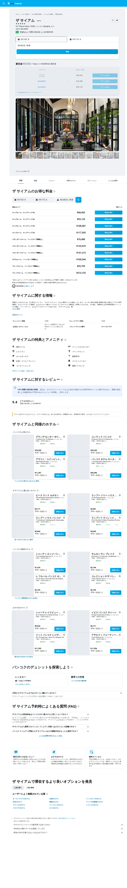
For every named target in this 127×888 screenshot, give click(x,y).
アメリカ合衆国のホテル (94, 802)
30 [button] (28, 86)
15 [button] (60, 70)
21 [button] (55, 76)
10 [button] (34, 70)
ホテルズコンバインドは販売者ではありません (68, 824)
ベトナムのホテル (92, 805)
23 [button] (28, 81)
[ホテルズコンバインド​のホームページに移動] (15, 3)
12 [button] (44, 70)
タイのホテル (54, 808)
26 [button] (44, 81)
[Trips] (4, 35)
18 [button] (39, 76)
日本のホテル (17, 802)
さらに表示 (16, 309)
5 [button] (44, 65)
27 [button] (49, 81)
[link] (27, 481)
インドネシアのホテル (93, 799)
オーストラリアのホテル (21, 799)
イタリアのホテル (19, 808)
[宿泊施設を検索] (4, 15)
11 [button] (39, 70)
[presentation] (28, 171)
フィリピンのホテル (56, 805)
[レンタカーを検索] (4, 19)
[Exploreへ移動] (4, 28)
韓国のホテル (54, 802)
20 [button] (49, 76)
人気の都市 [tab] (30, 788)
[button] (3, 3)
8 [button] (59, 65)
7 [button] (54, 65)
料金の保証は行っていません (66, 818)
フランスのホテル (19, 805)
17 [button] (34, 76)
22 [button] (60, 76)
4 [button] (38, 65)
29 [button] (60, 81)
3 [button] (33, 65)
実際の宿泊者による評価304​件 (41, 32)
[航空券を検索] (4, 10)
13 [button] (49, 70)
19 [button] (44, 76)
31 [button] (34, 86)
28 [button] (55, 81)
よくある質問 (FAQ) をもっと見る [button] (50, 736)
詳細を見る (60, 453)
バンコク (46, 14)
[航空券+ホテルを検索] (4, 24)
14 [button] (55, 70)
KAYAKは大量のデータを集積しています (68, 828)
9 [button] (28, 70)
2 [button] (28, 65)
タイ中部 (34, 14)
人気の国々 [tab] (18, 788)
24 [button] (34, 81)
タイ (23, 14)
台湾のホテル (54, 799)
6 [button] (49, 65)
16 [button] (28, 76)
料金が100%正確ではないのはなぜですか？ (68, 832)
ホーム (18, 14)
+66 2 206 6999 (22, 29)
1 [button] (59, 60)
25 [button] (39, 81)
